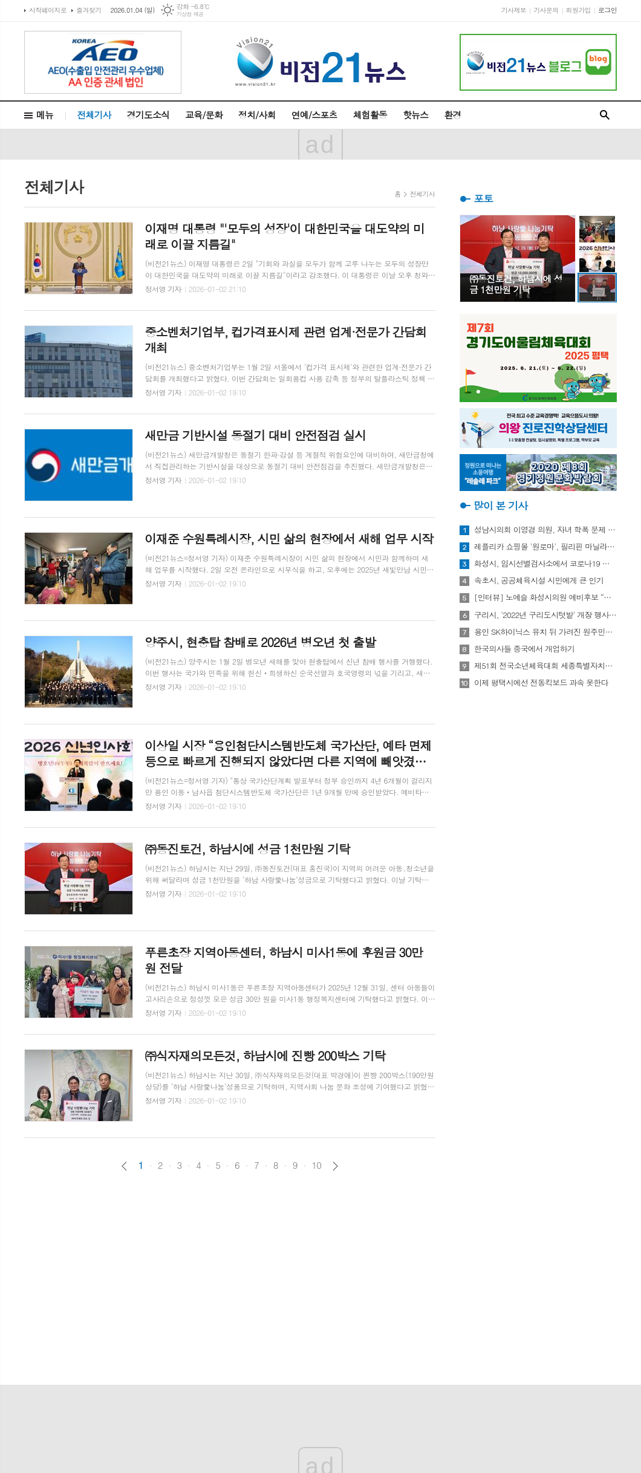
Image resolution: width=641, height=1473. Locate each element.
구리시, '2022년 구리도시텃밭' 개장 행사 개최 (545, 615)
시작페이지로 (48, 10)
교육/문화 (204, 114)
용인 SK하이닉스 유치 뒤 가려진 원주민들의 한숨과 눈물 (545, 631)
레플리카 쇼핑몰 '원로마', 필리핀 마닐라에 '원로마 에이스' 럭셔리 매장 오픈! (545, 546)
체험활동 (370, 114)
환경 (452, 114)
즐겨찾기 (88, 10)
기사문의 (545, 10)
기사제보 (513, 10)
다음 (335, 1166)
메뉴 (44, 114)
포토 (483, 198)
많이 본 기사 (500, 505)
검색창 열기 (605, 115)
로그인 (607, 10)
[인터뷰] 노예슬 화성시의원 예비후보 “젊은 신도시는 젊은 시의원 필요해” (545, 597)
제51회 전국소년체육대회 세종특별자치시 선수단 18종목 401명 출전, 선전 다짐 (545, 665)
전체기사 (94, 114)
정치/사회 (257, 114)
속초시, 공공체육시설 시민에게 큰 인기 (539, 580)
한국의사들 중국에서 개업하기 (524, 648)
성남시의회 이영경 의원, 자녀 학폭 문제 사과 (545, 529)
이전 (124, 1166)
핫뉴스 (415, 114)
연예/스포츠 (314, 114)
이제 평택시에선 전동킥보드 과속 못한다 (541, 682)
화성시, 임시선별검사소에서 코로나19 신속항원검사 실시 (545, 563)
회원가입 (578, 10)
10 (317, 1165)
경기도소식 (148, 114)
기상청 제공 (190, 14)
